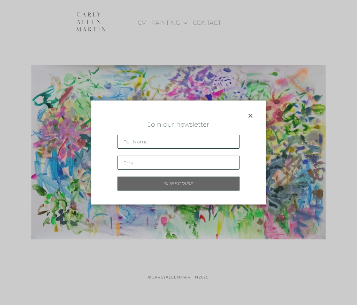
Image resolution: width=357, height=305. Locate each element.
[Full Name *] (178, 142)
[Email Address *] (178, 163)
